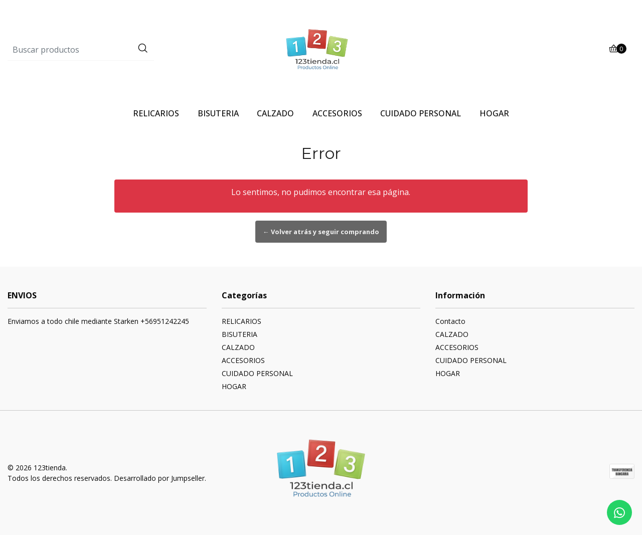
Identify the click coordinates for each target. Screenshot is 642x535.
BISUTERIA (218, 113)
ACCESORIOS (337, 113)
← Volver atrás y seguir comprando (321, 231)
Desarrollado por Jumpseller (159, 478)
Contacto (450, 321)
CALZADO (275, 113)
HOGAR (494, 113)
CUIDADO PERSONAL (420, 113)
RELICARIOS (156, 113)
